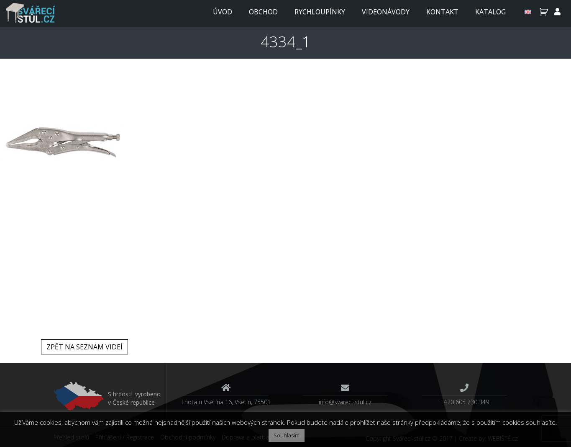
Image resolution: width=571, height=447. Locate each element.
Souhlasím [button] (287, 435)
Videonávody (386, 11)
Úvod (222, 11)
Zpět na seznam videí (84, 346)
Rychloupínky (319, 11)
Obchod (263, 11)
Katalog (490, 11)
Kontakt (442, 11)
